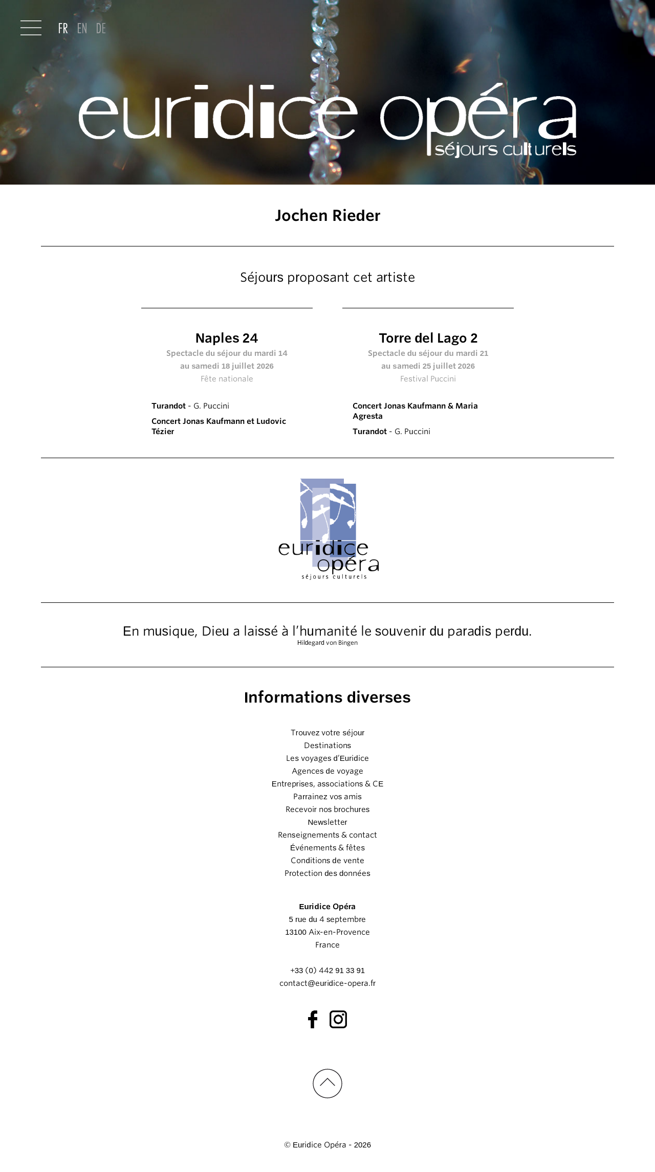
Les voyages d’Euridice (327, 758)
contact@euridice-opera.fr (327, 983)
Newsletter (327, 822)
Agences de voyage (327, 771)
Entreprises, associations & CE (328, 783)
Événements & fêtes (327, 847)
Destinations (327, 745)
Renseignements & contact (327, 835)
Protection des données (327, 873)
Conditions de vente (327, 860)
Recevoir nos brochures (327, 809)
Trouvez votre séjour (328, 732)
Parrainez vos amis (327, 796)
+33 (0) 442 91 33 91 (327, 970)
